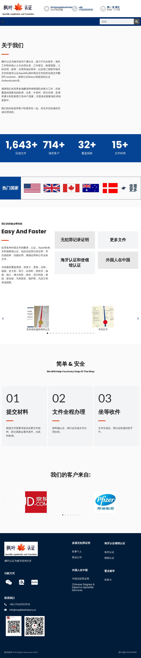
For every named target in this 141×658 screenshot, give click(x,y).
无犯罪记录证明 (75, 240)
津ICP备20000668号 (127, 652)
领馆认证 (109, 558)
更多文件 (118, 240)
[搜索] (137, 21)
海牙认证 (109, 552)
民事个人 (77, 551)
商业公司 (77, 557)
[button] (2, 21)
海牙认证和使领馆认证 (75, 262)
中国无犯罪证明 (80, 578)
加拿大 (108, 579)
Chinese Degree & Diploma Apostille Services (83, 587)
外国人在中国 (118, 260)
